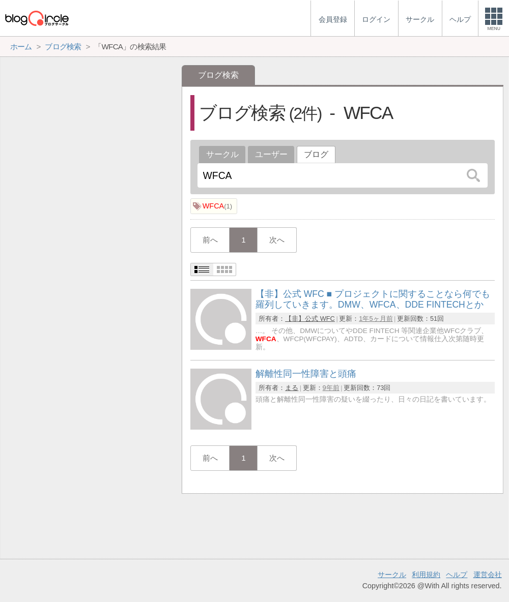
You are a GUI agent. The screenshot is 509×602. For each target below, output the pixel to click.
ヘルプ (456, 574)
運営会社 (487, 574)
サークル (222, 154)
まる (291, 388)
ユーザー (271, 154)
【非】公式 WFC (310, 318)
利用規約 (426, 574)
